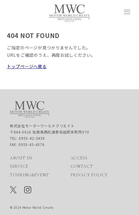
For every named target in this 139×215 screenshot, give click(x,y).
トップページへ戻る (27, 66)
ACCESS (79, 158)
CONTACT (82, 166)
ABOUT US (21, 158)
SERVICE (19, 166)
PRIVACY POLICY (89, 175)
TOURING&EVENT (29, 175)
